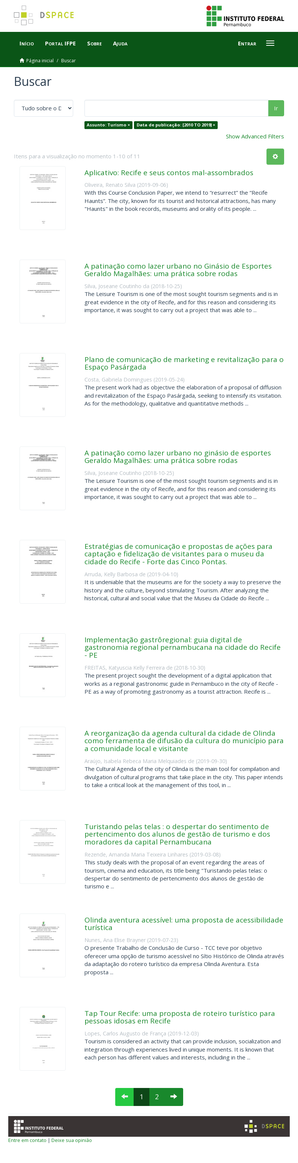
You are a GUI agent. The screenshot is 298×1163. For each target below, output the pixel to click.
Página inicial (40, 60)
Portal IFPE (60, 43)
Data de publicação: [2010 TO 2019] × (176, 125)
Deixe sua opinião (71, 1140)
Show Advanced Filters (255, 136)
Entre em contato (27, 1140)
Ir (276, 108)
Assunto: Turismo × (108, 125)
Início (27, 43)
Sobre (94, 43)
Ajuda (120, 43)
